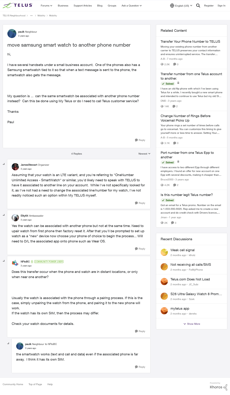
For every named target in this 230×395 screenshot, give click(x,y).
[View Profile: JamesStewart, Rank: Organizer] (15, 166)
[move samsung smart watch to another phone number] (26, 169)
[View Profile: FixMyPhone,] (164, 266)
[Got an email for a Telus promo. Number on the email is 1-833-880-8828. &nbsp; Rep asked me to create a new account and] (192, 208)
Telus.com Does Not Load (190, 279)
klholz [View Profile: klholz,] (192, 254)
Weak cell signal (183, 250)
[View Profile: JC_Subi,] (164, 281)
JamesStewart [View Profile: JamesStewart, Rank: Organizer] (29, 164)
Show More (191, 323)
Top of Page (35, 384)
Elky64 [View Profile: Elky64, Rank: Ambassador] (24, 215)
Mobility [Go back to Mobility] (41, 15)
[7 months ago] (174, 59)
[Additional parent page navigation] (31, 15)
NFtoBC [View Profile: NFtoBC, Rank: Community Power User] (25, 261)
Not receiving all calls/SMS (191, 264)
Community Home (13, 384)
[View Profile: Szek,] (164, 296)
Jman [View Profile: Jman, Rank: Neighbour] (164, 217)
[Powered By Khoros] (218, 386)
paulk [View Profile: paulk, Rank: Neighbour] (21, 31)
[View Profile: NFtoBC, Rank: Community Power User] (15, 263)
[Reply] (140, 140)
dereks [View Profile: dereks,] (193, 313)
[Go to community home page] (18, 5)
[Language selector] (181, 5)
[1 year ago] (174, 217)
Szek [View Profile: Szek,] (191, 298)
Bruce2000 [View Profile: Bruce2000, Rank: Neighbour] (167, 179)
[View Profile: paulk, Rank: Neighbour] (11, 33)
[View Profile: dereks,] (164, 310)
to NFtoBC (51, 344)
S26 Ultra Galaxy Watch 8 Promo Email (196, 294)
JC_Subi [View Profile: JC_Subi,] (193, 284)
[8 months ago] (174, 137)
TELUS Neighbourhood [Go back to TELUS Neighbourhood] (14, 15)
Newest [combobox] (145, 153)
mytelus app (180, 308)
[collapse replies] (4, 164)
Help (50, 384)
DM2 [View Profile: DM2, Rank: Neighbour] (163, 100)
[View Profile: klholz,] (164, 252)
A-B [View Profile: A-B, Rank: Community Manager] (163, 58)
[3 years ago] (174, 101)
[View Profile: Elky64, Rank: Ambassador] (15, 217)
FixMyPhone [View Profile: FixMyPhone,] (196, 269)
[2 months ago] (178, 255)
